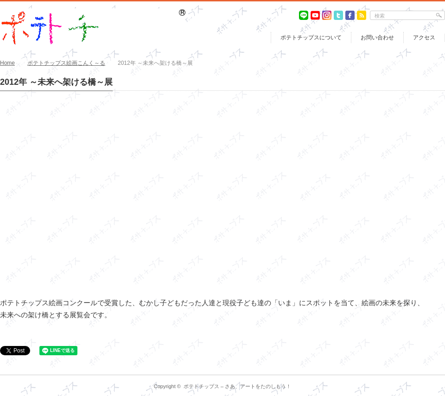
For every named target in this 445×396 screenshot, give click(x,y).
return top (438, 368)
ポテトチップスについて (311, 37)
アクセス (424, 37)
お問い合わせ (377, 37)
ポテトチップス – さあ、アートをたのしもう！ (237, 386)
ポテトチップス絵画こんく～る (66, 63)
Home (7, 63)
